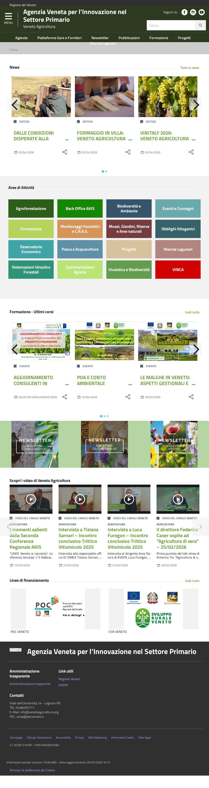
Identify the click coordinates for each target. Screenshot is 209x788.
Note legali (144, 750)
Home (14, 62)
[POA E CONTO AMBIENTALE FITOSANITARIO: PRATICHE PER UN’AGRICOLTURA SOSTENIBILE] (104, 353)
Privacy (79, 750)
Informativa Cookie (122, 750)
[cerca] (200, 33)
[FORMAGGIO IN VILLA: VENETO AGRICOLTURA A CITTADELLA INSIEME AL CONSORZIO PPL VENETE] (104, 109)
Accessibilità (63, 750)
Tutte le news (189, 80)
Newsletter (100, 50)
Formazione (159, 50)
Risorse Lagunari (103, 55)
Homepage (16, 750)
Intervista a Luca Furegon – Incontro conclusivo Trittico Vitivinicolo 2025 (128, 550)
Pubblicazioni (129, 50)
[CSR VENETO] (153, 621)
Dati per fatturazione (39, 750)
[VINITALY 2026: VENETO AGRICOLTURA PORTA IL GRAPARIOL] (167, 109)
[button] (8, 27)
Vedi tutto (192, 324)
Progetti (184, 50)
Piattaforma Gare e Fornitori (59, 50)
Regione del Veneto (23, 4)
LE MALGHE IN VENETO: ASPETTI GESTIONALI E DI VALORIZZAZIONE (165, 395)
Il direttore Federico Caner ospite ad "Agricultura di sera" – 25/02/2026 (178, 550)
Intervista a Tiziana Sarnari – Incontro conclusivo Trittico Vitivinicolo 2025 (78, 550)
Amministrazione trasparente (30, 696)
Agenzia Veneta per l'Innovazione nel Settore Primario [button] (111, 664)
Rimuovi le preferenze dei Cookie (32, 782)
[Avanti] (199, 118)
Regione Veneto (69, 691)
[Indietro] (9, 118)
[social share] (65, 164)
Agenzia (21, 50)
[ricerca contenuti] (171, 33)
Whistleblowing (97, 750)
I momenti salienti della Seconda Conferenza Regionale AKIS (28, 550)
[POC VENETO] (55, 621)
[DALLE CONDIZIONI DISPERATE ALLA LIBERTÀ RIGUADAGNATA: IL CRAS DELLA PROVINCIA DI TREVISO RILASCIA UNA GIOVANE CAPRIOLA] (41, 109)
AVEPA (63, 697)
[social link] (184, 20)
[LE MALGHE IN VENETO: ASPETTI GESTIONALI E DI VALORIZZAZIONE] (167, 353)
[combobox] (176, 33)
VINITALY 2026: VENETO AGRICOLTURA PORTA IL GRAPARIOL (164, 151)
